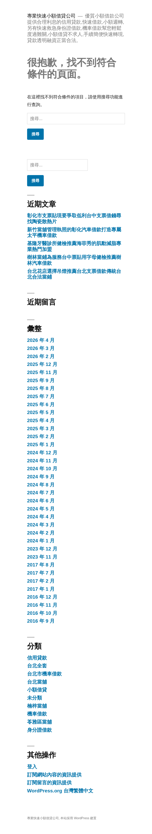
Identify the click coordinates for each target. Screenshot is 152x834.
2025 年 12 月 (42, 364)
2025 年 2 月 (41, 436)
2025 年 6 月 (41, 404)
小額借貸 (37, 689)
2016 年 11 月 (42, 605)
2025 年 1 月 (41, 444)
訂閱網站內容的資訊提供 (54, 774)
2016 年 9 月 (41, 621)
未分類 (34, 698)
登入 (32, 766)
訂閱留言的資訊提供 (49, 782)
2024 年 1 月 (41, 540)
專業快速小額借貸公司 (51, 16)
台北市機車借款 (44, 673)
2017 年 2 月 (41, 581)
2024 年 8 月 (41, 484)
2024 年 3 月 (41, 524)
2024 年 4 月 (41, 516)
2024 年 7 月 (41, 492)
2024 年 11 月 (42, 460)
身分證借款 (39, 730)
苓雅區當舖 (39, 722)
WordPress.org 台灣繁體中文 (60, 790)
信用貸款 (37, 657)
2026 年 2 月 (41, 356)
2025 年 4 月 (41, 420)
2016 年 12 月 (42, 597)
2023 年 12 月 (42, 548)
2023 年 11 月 (42, 557)
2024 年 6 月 (41, 500)
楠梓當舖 (37, 706)
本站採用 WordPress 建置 (78, 818)
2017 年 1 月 (41, 589)
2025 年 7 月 (41, 396)
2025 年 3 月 (41, 428)
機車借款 (37, 713)
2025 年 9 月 (41, 380)
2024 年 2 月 (41, 532)
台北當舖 (37, 682)
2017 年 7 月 (41, 573)
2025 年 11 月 (42, 372)
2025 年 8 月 (41, 388)
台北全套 (37, 665)
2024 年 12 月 (42, 452)
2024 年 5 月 (41, 508)
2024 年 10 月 (42, 468)
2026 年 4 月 (41, 340)
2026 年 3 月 (41, 348)
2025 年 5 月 (41, 412)
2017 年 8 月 (41, 564)
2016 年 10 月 (42, 613)
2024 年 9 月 (41, 476)
